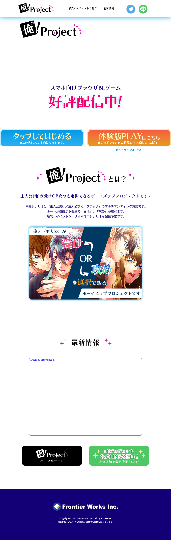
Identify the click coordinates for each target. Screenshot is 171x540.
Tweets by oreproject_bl (42, 359)
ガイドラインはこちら (129, 149)
